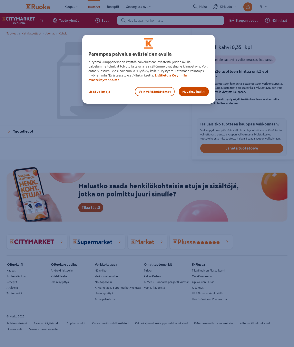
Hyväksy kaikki (193, 91)
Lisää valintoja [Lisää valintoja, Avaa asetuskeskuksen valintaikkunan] (99, 91)
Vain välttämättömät (155, 91)
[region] (148, 69)
